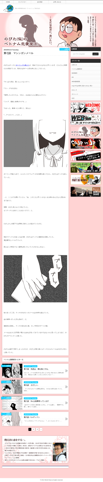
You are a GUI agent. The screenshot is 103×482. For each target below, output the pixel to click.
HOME (8, 2)
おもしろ (74, 90)
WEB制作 (74, 73)
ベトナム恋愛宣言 (77, 69)
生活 (73, 98)
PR (73, 77)
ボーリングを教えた (22, 65)
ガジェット (75, 94)
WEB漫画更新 (76, 81)
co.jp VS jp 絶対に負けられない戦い (82, 85)
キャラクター (22, 2)
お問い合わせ (57, 2)
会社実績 (39, 2)
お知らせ (74, 65)
